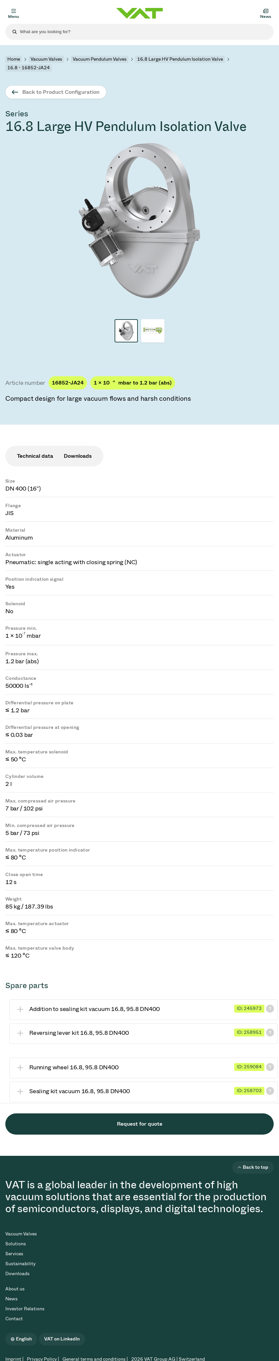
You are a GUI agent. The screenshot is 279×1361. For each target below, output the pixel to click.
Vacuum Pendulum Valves (100, 59)
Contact (14, 1319)
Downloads (17, 1273)
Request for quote (139, 1124)
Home (13, 59)
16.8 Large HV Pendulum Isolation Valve (180, 59)
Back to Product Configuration (60, 92)
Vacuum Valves (46, 59)
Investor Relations (25, 1309)
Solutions (15, 1244)
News (11, 1299)
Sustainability (20, 1264)
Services (14, 1254)
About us (15, 1289)
